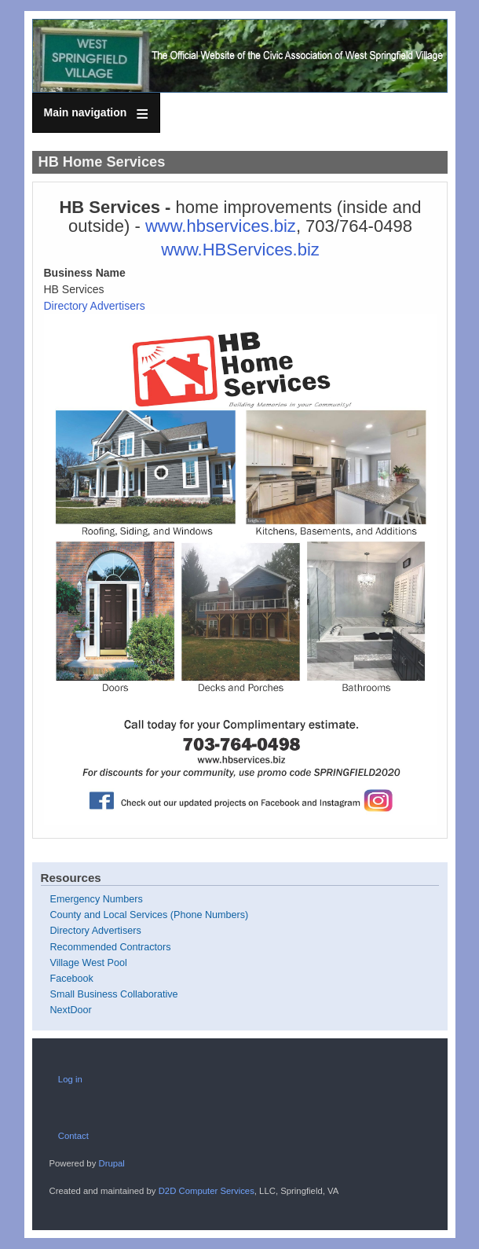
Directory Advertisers (94, 305)
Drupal (111, 1163)
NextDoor (71, 1010)
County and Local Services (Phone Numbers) (149, 914)
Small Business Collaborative (114, 994)
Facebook (71, 978)
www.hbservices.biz (220, 226)
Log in (70, 1079)
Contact (73, 1136)
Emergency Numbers (96, 899)
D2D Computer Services (206, 1191)
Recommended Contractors (110, 947)
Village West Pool (88, 962)
